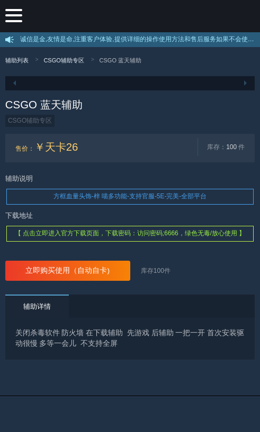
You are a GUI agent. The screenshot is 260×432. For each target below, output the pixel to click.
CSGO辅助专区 (63, 60)
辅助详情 (37, 306)
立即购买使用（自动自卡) (67, 270)
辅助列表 (17, 60)
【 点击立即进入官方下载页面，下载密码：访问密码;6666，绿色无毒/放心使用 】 (130, 233)
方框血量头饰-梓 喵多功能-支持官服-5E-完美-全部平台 (130, 196)
